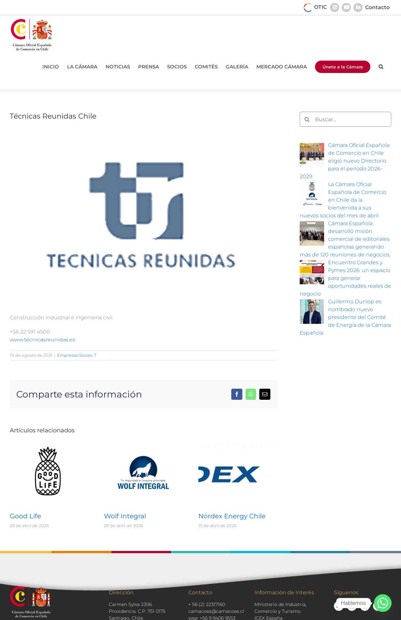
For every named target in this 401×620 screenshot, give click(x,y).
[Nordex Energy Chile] (237, 445)
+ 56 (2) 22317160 (206, 604)
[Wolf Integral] (143, 445)
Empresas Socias (74, 355)
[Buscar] (307, 119)
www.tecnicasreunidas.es (42, 340)
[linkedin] (352, 606)
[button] (381, 66)
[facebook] (365, 606)
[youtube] (339, 606)
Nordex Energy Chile (231, 516)
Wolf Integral (125, 516)
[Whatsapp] (383, 603)
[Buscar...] (345, 119)
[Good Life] (49, 445)
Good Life (25, 516)
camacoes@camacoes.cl (216, 611)
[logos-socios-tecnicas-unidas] (143, 215)
